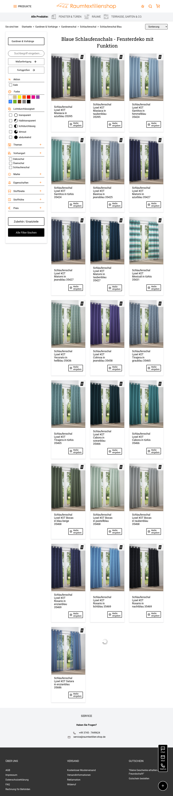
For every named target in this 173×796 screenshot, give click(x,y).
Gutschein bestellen (139, 778)
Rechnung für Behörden (18, 789)
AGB (8, 770)
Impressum (11, 775)
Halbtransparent (22, 120)
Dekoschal (16, 159)
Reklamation (73, 779)
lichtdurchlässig (22, 126)
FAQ (8, 784)
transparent (20, 115)
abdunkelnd (20, 137)
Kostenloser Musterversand (81, 770)
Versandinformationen (79, 775)
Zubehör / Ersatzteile (26, 221)
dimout (17, 132)
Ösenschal (16, 163)
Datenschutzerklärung (17, 779)
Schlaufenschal (19, 167)
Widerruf (71, 784)
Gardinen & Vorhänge (23, 41)
